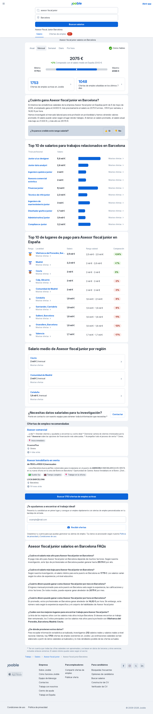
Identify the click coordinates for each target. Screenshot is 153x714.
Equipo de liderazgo (47, 678)
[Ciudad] (76, 18)
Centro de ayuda (46, 690)
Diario (61, 48)
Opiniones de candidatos (102, 674)
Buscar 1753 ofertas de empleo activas (76, 496)
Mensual (41, 48)
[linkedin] (142, 665)
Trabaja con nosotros (48, 686)
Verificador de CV (99, 686)
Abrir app (146, 3)
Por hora (70, 48)
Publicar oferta (71, 677)
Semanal (52, 48)
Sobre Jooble (45, 670)
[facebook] (123, 665)
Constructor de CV (100, 682)
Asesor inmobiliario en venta (43, 460)
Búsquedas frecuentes (101, 670)
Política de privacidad (37, 707)
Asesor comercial (37, 429)
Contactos (44, 682)
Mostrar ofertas (116, 158)
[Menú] (3, 3)
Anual (32, 48)
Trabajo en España (47, 695)
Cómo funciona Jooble (49, 674)
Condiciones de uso (48, 536)
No (118, 130)
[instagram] (129, 665)
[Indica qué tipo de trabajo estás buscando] (76, 10)
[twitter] (135, 665)
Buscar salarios (76, 24)
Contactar (117, 414)
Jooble (143, 707)
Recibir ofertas (76, 527)
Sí (107, 130)
